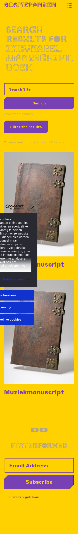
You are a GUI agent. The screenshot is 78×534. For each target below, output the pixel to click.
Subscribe (39, 481)
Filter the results (26, 127)
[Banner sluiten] (32, 207)
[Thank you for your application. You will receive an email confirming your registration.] (71, 4)
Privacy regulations (24, 497)
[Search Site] (39, 89)
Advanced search (18, 113)
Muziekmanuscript (34, 392)
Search (39, 103)
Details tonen (13, 279)
